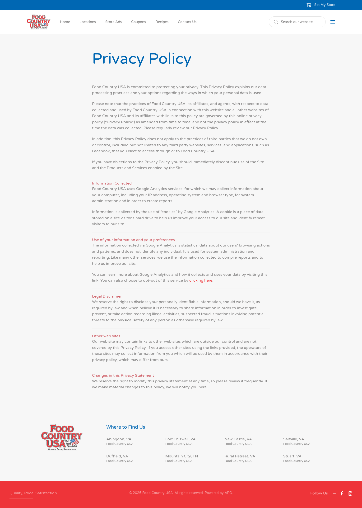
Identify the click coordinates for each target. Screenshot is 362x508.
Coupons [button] (138, 22)
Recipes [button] (161, 22)
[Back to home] (39, 22)
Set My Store (324, 5)
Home (65, 22)
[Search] (297, 21)
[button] (320, 5)
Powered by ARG (218, 493)
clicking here (200, 280)
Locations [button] (87, 22)
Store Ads (113, 22)
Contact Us (187, 22)
